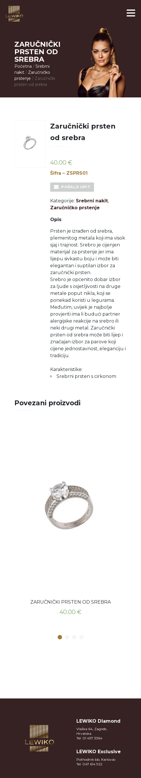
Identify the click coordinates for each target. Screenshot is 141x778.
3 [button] (74, 637)
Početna (23, 66)
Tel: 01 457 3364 (89, 738)
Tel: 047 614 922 (89, 764)
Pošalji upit (75, 186)
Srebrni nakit (92, 201)
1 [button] (60, 637)
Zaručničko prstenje (75, 207)
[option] (71, 522)
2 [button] (66, 637)
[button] (131, 13)
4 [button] (81, 637)
